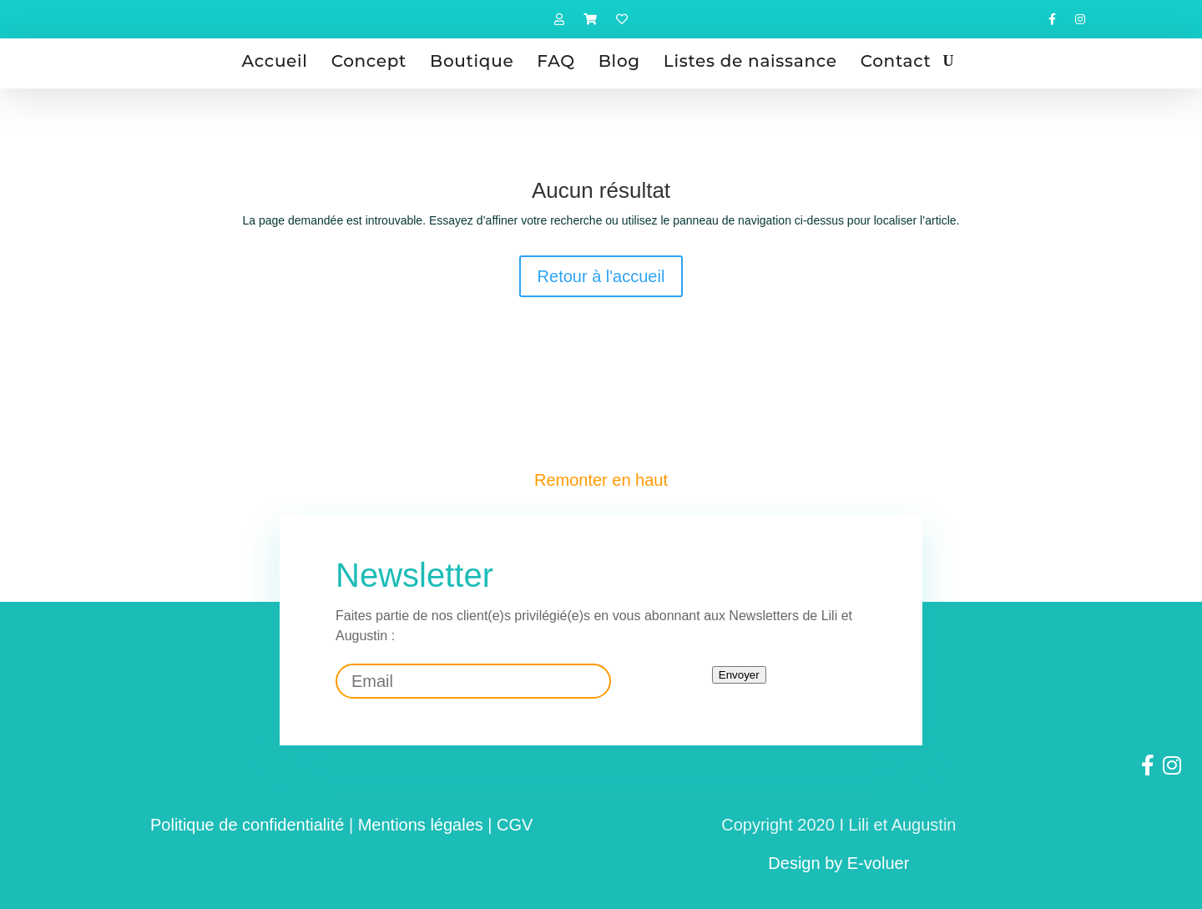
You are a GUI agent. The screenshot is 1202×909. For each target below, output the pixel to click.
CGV (515, 825)
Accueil (275, 61)
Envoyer (739, 675)
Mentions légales (420, 825)
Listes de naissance (750, 61)
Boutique (471, 61)
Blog (619, 61)
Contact (896, 61)
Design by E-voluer (838, 863)
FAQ (555, 61)
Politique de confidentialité (247, 825)
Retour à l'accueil (601, 276)
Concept (369, 61)
